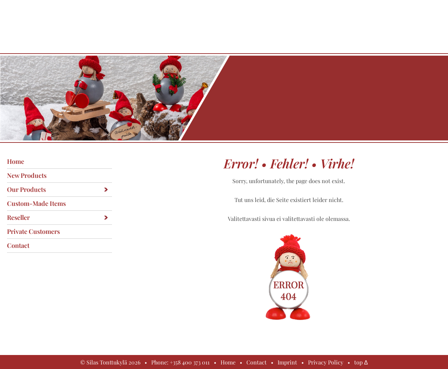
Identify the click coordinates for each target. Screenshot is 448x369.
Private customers (33, 231)
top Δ (361, 362)
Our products (26, 189)
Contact (18, 245)
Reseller (18, 217)
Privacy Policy (325, 362)
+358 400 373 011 (190, 362)
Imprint (287, 362)
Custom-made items (36, 203)
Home (15, 161)
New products (27, 175)
